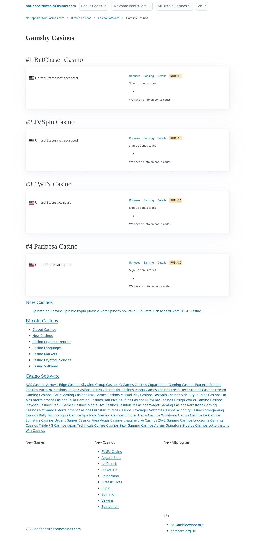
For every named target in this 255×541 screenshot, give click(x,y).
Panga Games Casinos (153, 389)
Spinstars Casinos (40, 420)
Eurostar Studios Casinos (112, 410)
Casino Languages (46, 348)
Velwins (56, 311)
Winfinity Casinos (190, 410)
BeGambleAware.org (186, 525)
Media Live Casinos (103, 405)
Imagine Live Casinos (141, 420)
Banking (148, 76)
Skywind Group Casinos (100, 384)
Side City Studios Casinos (201, 395)
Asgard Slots (170, 311)
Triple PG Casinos (53, 425)
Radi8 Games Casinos (69, 405)
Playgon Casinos (39, 405)
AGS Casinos (36, 384)
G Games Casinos (133, 384)
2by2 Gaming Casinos (175, 420)
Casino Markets (44, 354)
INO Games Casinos (104, 395)
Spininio (70, 311)
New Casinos (39, 302)
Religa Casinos (80, 389)
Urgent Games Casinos (73, 420)
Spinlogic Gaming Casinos (103, 415)
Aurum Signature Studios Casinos (181, 425)
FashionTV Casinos (134, 405)
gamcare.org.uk (183, 531)
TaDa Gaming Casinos (86, 400)
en (200, 6)
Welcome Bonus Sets (130, 6)
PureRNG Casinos (53, 389)
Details (161, 76)
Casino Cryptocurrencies (51, 341)
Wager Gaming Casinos (168, 405)
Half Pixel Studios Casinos (124, 400)
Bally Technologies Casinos (60, 415)
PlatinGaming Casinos (70, 395)
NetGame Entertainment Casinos (65, 410)
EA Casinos (212, 415)
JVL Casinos (125, 389)
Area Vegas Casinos (107, 420)
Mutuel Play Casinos (137, 395)
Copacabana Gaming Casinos (171, 384)
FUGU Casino (190, 311)
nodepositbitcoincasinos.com (57, 529)
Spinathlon (41, 311)
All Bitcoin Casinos (172, 6)
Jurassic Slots (97, 311)
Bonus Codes (91, 6)
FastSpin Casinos (167, 395)
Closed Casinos (44, 329)
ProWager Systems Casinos (154, 410)
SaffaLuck (151, 311)
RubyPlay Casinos (159, 400)
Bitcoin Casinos (42, 320)
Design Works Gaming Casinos (198, 400)
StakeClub (135, 311)
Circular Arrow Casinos (142, 415)
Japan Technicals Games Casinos (93, 425)
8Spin (82, 311)
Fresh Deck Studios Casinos (193, 389)
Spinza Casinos (103, 389)
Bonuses (134, 76)
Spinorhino (117, 311)
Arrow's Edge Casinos (63, 384)
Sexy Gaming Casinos (136, 425)
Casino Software (45, 366)
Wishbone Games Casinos (182, 415)
